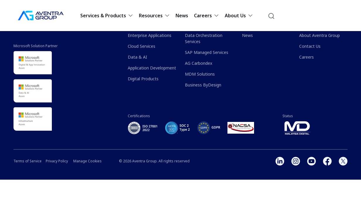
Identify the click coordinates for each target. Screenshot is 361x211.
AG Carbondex (198, 63)
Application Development (152, 68)
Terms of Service (27, 161)
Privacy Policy (57, 161)
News (182, 15)
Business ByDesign (203, 85)
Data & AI (137, 57)
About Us (239, 15)
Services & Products (106, 15)
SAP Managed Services (206, 52)
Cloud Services (141, 46)
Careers (206, 15)
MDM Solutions (200, 74)
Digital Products (143, 78)
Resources (154, 15)
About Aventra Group (319, 35)
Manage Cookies (87, 161)
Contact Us (310, 46)
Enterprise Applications (149, 35)
